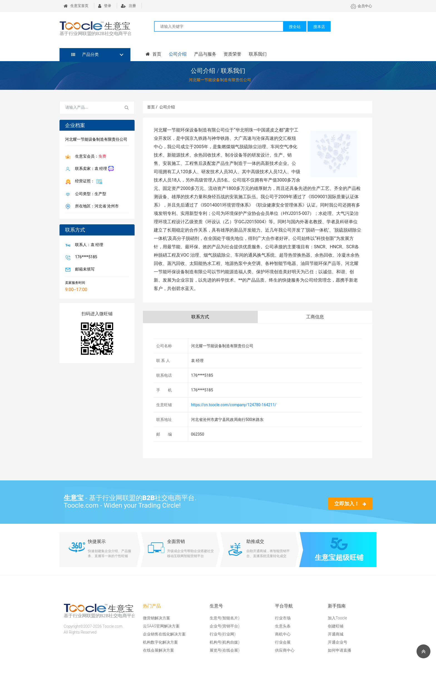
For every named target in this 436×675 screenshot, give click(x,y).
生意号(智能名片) (224, 618)
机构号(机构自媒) (224, 642)
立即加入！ (350, 504)
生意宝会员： (89, 157)
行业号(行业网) (223, 634)
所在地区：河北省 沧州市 (96, 206)
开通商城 (335, 634)
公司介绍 (177, 54)
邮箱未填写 (84, 269)
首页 (153, 54)
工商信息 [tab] (315, 316)
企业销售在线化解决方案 (164, 634)
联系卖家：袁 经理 (93, 169)
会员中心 (361, 6)
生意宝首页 (76, 6)
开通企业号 (337, 642)
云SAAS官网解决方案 (161, 626)
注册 (128, 6)
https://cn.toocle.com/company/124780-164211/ (233, 405)
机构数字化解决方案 (160, 642)
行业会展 (283, 642)
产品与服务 (205, 54)
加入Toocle (337, 618)
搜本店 (319, 26)
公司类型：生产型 (89, 194)
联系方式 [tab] (200, 316)
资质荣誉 (232, 54)
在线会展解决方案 (158, 650)
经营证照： (87, 181)
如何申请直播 (339, 650)
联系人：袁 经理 (88, 245)
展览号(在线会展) (224, 650)
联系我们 (257, 54)
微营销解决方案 (156, 618)
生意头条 (283, 626)
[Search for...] (89, 107)
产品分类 (85, 54)
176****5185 (85, 257)
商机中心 (283, 634)
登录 (104, 6)
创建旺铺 (335, 626)
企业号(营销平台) (224, 626)
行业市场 (283, 618)
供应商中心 (284, 650)
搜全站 (295, 26)
